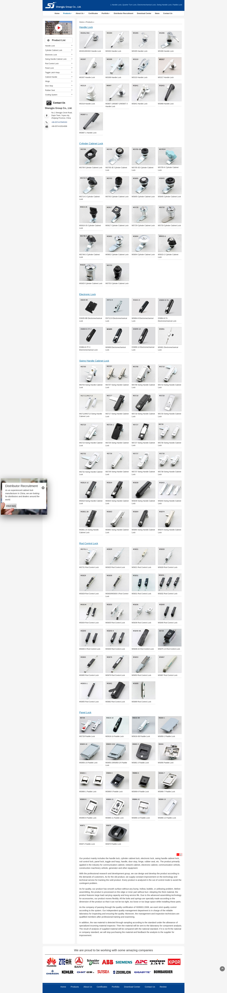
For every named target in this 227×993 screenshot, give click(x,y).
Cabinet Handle (51, 77)
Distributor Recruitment (123, 13)
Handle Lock (86, 27)
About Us (88, 987)
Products (89, 22)
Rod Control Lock (88, 543)
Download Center (144, 13)
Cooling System (51, 95)
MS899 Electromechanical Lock (116, 348)
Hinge (47, 81)
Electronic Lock (87, 294)
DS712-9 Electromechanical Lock (116, 319)
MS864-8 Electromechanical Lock (142, 319)
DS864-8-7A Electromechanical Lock (167, 319)
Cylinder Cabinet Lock (91, 143)
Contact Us (167, 13)
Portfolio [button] (105, 13)
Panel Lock (85, 712)
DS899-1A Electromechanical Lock (143, 348)
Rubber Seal (50, 90)
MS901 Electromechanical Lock (168, 348)
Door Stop (49, 86)
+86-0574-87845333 (59, 122)
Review (163, 987)
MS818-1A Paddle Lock (115, 736)
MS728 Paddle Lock (87, 736)
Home (57, 13)
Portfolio (115, 987)
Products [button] (67, 13)
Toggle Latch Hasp (52, 73)
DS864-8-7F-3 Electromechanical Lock (88, 348)
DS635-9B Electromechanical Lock (90, 319)
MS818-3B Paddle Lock (141, 736)
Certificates (93, 13)
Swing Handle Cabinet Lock (94, 360)
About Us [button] (79, 13)
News (157, 13)
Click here (11, 506)
